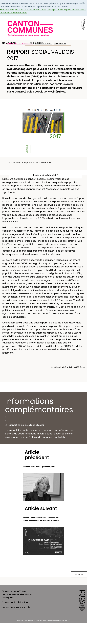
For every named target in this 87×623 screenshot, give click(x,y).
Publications (60, 44)
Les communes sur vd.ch (16, 607)
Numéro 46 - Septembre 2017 (20, 44)
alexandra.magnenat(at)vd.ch (48, 437)
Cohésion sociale (43, 44)
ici (42, 425)
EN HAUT (79, 574)
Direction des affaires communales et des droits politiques (17, 594)
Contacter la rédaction (15, 602)
